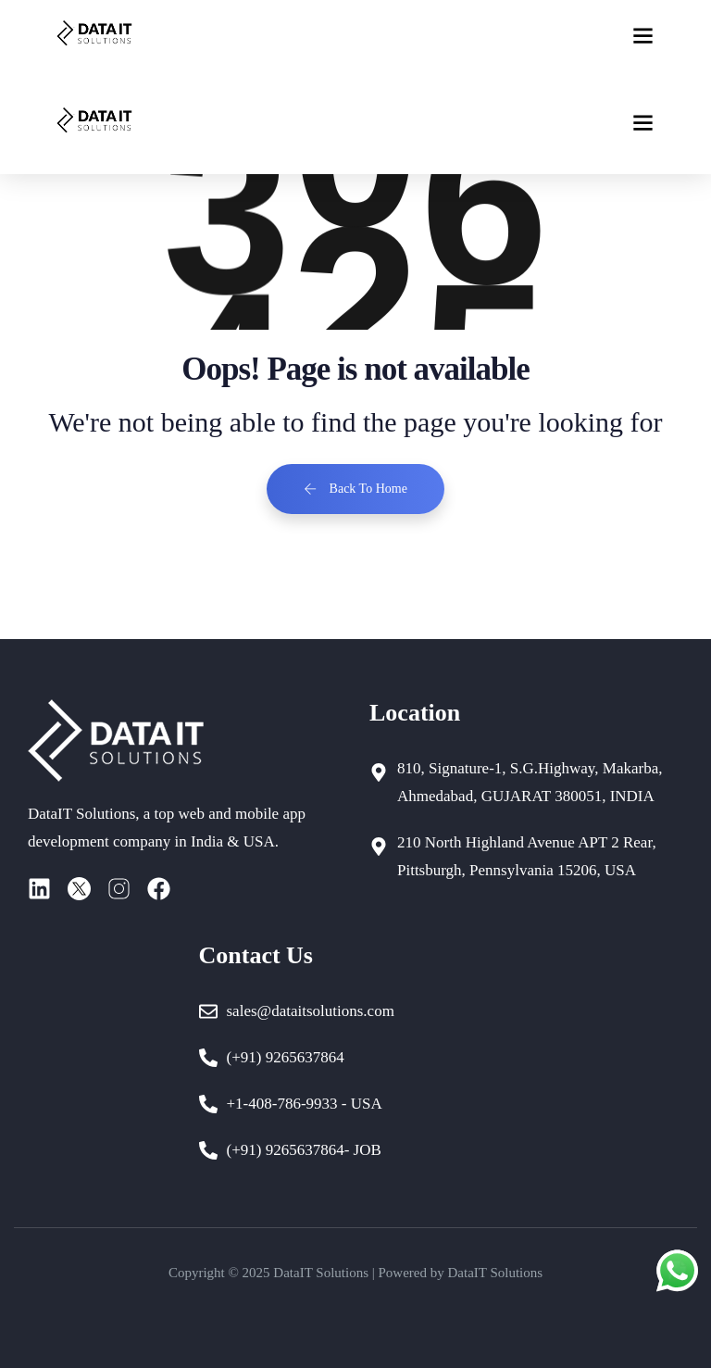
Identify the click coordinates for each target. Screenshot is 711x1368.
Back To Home (355, 489)
